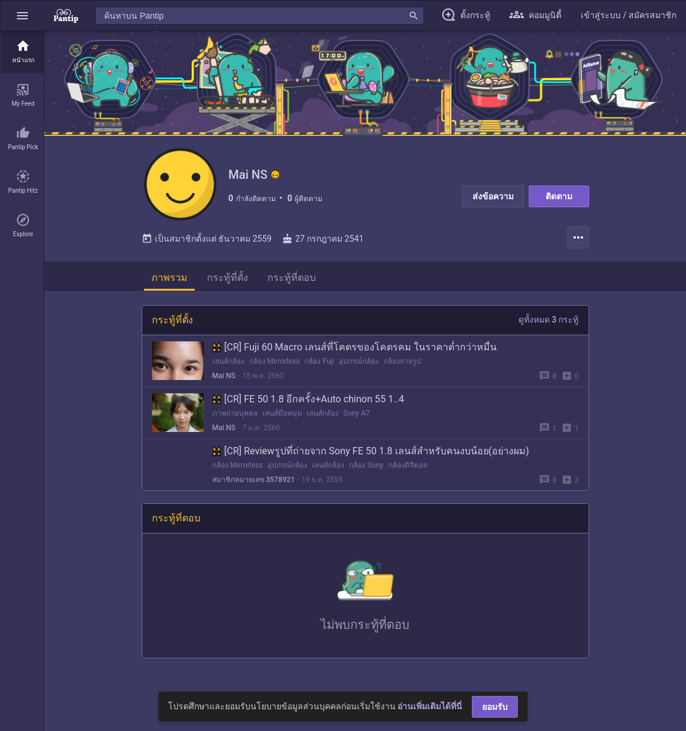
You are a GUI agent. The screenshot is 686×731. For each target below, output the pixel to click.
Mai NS (224, 376)
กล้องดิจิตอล (407, 465)
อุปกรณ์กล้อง (359, 361)
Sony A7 (357, 413)
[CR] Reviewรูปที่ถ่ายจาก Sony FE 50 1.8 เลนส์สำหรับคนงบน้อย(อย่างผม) (370, 451)
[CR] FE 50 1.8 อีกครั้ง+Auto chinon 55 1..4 (308, 399)
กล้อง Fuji (319, 361)
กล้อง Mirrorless (274, 361)
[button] (22, 15)
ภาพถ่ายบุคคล (235, 413)
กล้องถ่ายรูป (402, 361)
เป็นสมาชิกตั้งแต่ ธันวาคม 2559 (207, 238)
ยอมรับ (495, 707)
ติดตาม (559, 196)
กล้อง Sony (366, 465)
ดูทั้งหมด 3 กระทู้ (548, 319)
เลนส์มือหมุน (282, 413)
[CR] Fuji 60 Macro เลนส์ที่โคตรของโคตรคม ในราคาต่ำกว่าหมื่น (354, 347)
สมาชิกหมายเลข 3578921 (253, 479)
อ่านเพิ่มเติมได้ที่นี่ (429, 706)
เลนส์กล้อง (228, 361)
